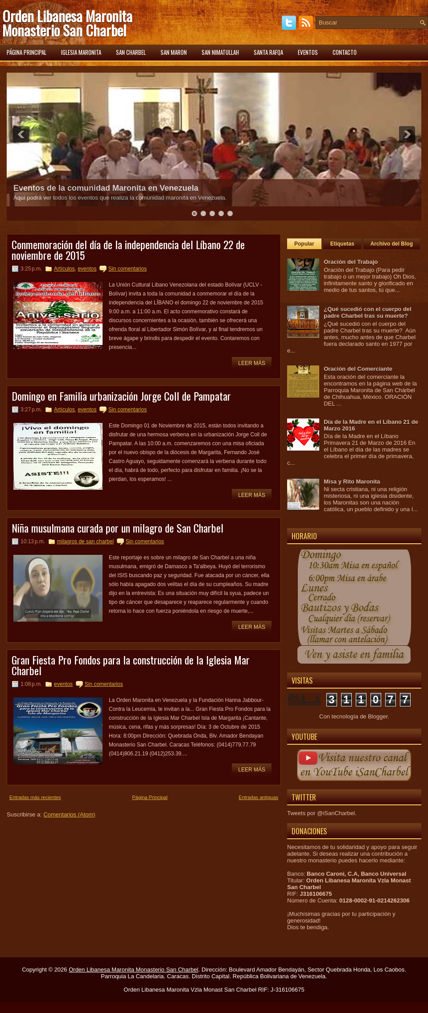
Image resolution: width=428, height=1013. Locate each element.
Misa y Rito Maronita (352, 481)
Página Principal (150, 797)
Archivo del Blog (391, 244)
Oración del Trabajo (351, 261)
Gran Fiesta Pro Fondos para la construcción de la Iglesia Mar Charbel (131, 665)
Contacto (345, 52)
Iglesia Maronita (81, 52)
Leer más (251, 363)
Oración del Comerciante (358, 368)
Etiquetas (342, 244)
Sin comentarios (127, 269)
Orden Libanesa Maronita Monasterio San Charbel (67, 23)
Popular (304, 244)
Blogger (377, 716)
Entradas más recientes (35, 797)
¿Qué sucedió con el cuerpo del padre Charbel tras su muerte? (368, 312)
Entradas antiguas (258, 797)
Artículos (64, 269)
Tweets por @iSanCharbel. (322, 813)
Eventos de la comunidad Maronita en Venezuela (105, 188)
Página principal (26, 52)
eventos (87, 269)
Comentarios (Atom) (69, 814)
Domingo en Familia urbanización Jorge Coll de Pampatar (121, 395)
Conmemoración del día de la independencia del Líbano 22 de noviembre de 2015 (128, 249)
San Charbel (131, 52)
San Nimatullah (220, 52)
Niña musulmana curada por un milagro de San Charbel (117, 527)
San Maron (173, 52)
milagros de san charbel (85, 541)
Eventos (308, 52)
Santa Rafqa (268, 52)
